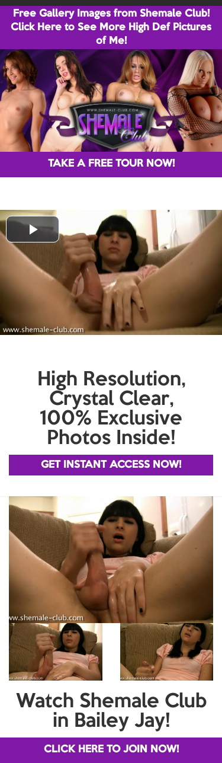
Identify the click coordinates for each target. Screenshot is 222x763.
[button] (32, 229)
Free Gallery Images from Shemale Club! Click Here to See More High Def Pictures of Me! (111, 27)
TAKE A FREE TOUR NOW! (111, 163)
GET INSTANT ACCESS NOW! (111, 465)
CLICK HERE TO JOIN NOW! (111, 749)
